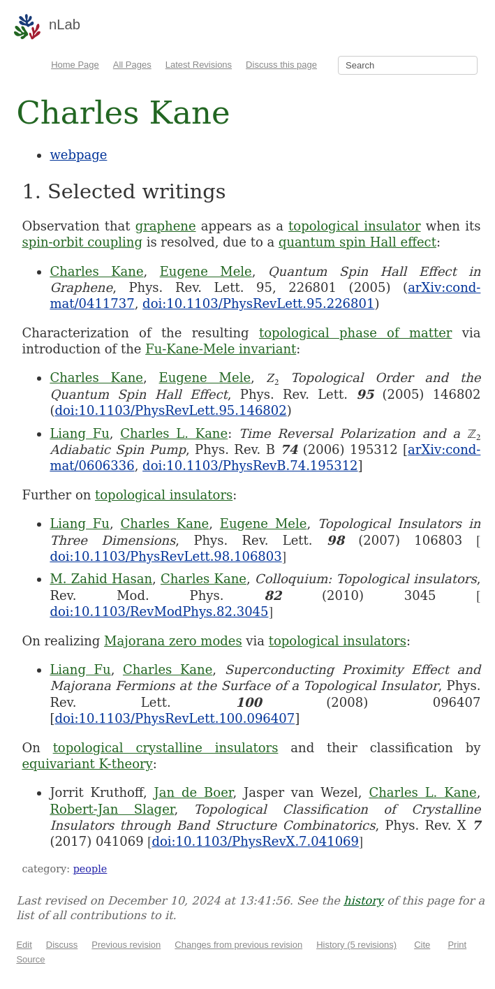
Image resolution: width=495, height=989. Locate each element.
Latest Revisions (198, 64)
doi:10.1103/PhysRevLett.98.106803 (165, 556)
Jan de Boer (193, 792)
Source (30, 959)
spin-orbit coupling (82, 242)
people (90, 868)
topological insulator (354, 226)
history (363, 900)
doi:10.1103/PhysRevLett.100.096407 (174, 718)
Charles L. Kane (174, 433)
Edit (23, 944)
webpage (78, 154)
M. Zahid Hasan (101, 578)
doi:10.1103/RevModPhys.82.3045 (159, 611)
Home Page (75, 64)
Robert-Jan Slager (112, 809)
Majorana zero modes (173, 640)
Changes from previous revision (238, 944)
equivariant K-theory (87, 763)
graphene (165, 226)
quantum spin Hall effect (357, 242)
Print (457, 944)
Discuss (62, 944)
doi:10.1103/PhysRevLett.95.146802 (170, 410)
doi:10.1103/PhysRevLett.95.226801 (258, 303)
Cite (422, 944)
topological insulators (163, 495)
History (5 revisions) (356, 944)
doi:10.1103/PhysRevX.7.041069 (255, 841)
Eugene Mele (206, 271)
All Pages (132, 64)
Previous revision (126, 944)
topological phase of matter (355, 332)
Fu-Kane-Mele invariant (220, 349)
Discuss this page (281, 64)
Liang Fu (79, 433)
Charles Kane (96, 271)
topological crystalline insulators (166, 747)
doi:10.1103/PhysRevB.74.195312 (249, 465)
